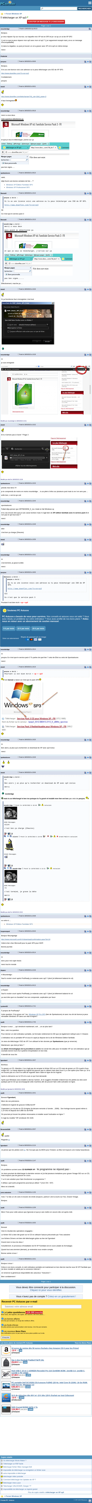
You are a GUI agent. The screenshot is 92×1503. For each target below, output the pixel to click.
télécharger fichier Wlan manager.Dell (17, 1467)
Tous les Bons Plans (83, 1343)
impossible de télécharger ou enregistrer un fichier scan (24, 1470)
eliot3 (3, 86)
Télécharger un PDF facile (13, 1464)
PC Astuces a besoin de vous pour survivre (23, 616)
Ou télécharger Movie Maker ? (14, 1461)
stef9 (2, 1022)
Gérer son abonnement (11, 638)
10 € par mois (23, 628)
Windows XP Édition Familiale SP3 (19, 185)
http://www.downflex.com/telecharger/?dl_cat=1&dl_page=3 (23, 97)
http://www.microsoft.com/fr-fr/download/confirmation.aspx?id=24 (25, 939)
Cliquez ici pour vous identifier (45, 1290)
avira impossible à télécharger (14, 1473)
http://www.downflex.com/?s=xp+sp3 (15, 73)
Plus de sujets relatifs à (46, 1492)
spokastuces (5, 173)
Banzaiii (3, 193)
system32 (4, 1006)
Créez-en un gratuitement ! (62, 1296)
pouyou (3, 61)
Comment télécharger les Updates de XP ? (19, 1480)
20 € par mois (38, 628)
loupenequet (5, 931)
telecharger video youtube (13, 1476)
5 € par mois (8, 628)
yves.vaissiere (6, 1192)
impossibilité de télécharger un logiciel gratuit (20, 1489)
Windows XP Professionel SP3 (18, 187)
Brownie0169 (5, 1129)
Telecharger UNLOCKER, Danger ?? (17, 1486)
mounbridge (5, 29)
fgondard (4, 1060)
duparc (3, 970)
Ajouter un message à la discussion (46, 22)
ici (9, 1140)
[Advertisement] (46, 1436)
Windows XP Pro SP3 (37, 1014)
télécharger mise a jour (12, 1483)
